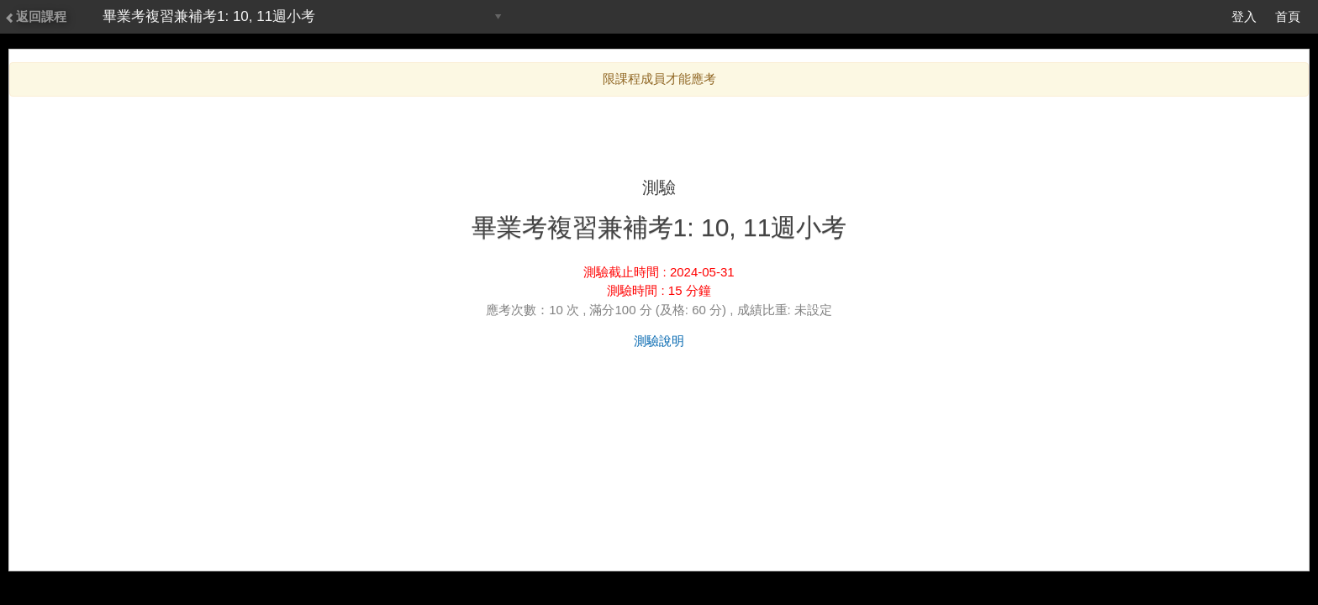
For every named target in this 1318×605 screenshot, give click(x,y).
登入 (1244, 16)
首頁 (1287, 16)
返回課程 (35, 16)
